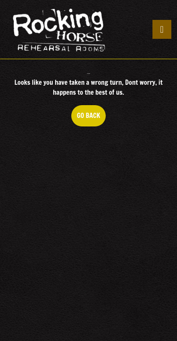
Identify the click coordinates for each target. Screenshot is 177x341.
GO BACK (91, 118)
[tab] (161, 29)
